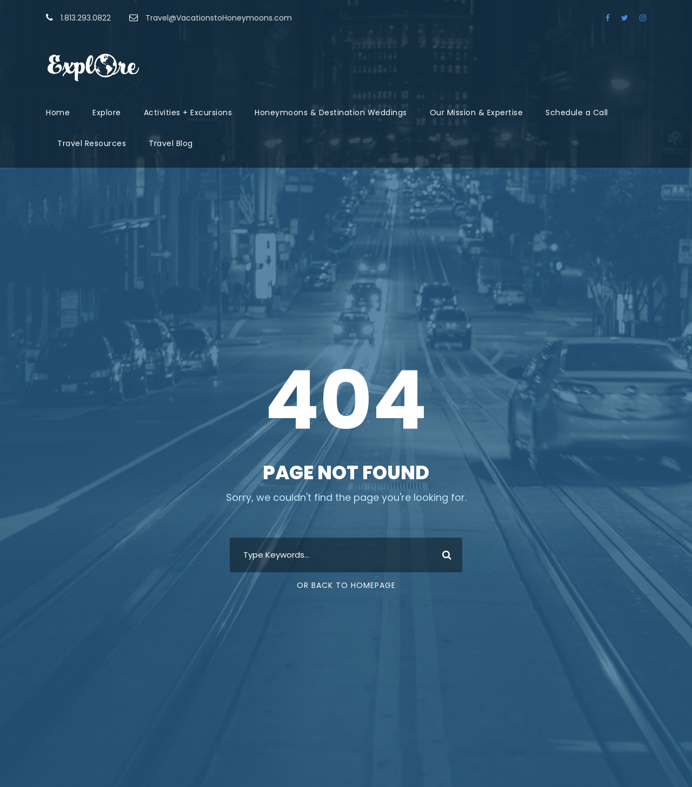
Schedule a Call (576, 112)
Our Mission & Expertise (476, 112)
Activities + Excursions (188, 112)
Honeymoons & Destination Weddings (331, 112)
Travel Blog (171, 143)
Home (58, 112)
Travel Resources (91, 143)
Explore (106, 112)
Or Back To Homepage (346, 585)
